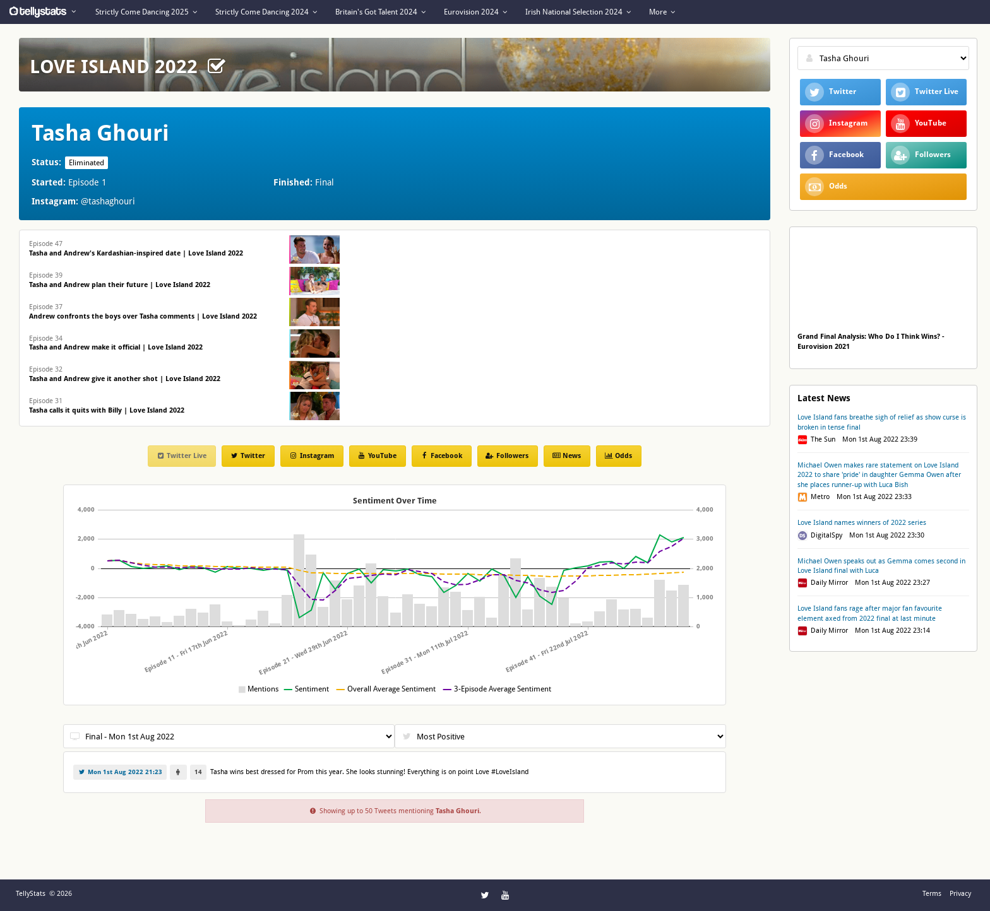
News (566, 456)
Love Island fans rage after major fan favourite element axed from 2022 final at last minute (869, 613)
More (662, 12)
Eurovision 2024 (475, 12)
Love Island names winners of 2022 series (861, 523)
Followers (507, 456)
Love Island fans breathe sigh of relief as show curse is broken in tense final (881, 422)
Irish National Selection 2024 (578, 12)
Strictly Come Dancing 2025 (146, 12)
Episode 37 (143, 311)
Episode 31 (106, 405)
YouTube (377, 456)
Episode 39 (119, 280)
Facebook (441, 456)
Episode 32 (124, 374)
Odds (618, 456)
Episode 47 (136, 248)
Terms (931, 894)
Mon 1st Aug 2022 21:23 (120, 771)
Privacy (960, 894)
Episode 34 (116, 343)
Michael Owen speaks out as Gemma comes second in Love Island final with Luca (881, 566)
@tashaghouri (108, 201)
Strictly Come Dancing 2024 (266, 12)
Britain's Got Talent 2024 (380, 12)
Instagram (311, 456)
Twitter (247, 456)
